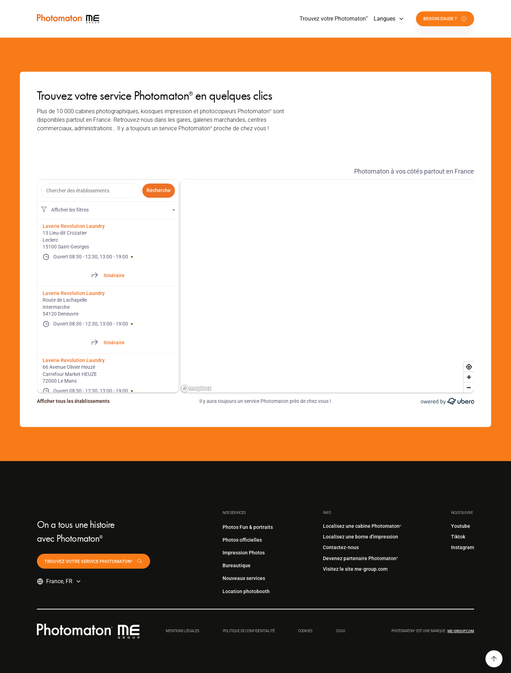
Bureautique (236, 565)
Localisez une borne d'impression (360, 537)
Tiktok (458, 537)
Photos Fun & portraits (247, 527)
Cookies (305, 631)
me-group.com (460, 631)
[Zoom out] (469, 387)
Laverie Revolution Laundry (74, 226)
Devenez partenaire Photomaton (360, 558)
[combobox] (91, 191)
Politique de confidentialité (249, 631)
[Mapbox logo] (196, 388)
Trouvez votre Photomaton (334, 18)
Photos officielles (242, 540)
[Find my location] (469, 367)
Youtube (460, 526)
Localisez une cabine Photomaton (362, 526)
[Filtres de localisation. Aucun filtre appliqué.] (108, 210)
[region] (327, 286)
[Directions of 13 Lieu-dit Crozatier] (107, 276)
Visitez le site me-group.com (355, 569)
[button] (389, 19)
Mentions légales (182, 631)
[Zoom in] (469, 377)
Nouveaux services (243, 578)
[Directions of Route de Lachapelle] (107, 343)
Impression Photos (243, 553)
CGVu (340, 631)
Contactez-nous (341, 547)
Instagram (462, 547)
